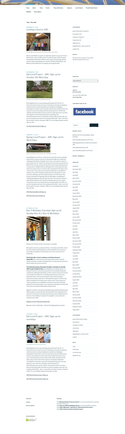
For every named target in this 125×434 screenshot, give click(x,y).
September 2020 (77, 250)
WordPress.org (76, 355)
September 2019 (77, 276)
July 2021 (75, 226)
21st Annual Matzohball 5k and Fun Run (83, 150)
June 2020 (75, 259)
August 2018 (76, 309)
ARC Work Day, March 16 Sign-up (36, 192)
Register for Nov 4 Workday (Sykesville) (38, 301)
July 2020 (75, 256)
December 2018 (77, 297)
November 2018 (77, 300)
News (41, 8)
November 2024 (77, 181)
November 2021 (77, 220)
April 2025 (75, 175)
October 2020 (76, 247)
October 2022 (76, 205)
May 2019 (75, 288)
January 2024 (76, 193)
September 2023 (77, 196)
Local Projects (79, 8)
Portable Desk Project (92, 8)
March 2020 (76, 265)
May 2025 (75, 172)
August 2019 (76, 279)
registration (75, 43)
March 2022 (76, 214)
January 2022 (76, 217)
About (34, 8)
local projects (76, 34)
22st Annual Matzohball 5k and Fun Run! (83, 139)
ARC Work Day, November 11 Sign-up (37, 379)
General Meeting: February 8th (80, 147)
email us (75, 90)
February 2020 (76, 268)
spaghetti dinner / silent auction (80, 46)
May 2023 (75, 199)
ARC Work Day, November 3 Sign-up (37, 375)
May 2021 (75, 229)
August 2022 (76, 208)
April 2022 (75, 211)
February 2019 (76, 294)
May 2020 (75, 262)
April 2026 (75, 166)
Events (48, 8)
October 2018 (76, 303)
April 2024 (75, 190)
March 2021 (76, 235)
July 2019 (75, 282)
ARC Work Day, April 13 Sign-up (35, 195)
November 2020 (77, 244)
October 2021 (76, 223)
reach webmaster (77, 97)
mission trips (76, 40)
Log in (74, 346)
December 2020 (77, 241)
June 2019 (75, 285)
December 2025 (77, 169)
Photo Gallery (37, 11)
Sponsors (69, 8)
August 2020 (76, 253)
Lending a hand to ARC (37, 29)
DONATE (28, 11)
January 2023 (76, 202)
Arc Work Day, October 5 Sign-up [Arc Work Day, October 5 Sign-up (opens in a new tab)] (36, 126)
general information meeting (80, 31)
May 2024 (75, 187)
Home (27, 8)
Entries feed (76, 349)
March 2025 (76, 178)
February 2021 (76, 238)
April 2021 (75, 232)
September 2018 (77, 306)
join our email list (77, 91)
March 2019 (76, 291)
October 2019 (76, 273)
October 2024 (76, 184)
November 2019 (77, 271)
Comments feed (77, 352)
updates (75, 49)
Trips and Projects (59, 8)
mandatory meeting (78, 37)
